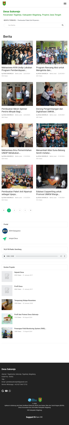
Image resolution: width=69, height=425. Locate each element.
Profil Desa (18, 286)
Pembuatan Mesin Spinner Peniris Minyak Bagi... (14, 110)
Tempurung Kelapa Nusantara (25, 300)
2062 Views (17, 289)
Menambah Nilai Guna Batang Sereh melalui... (50, 151)
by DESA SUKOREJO (8, 73)
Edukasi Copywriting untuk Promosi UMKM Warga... (48, 193)
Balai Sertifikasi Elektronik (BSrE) (29, 405)
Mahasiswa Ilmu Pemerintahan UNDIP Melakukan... (17, 151)
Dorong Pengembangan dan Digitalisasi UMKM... (49, 110)
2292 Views (17, 275)
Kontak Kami (22, 20)
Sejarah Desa (19, 272)
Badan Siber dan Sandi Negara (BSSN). (52, 405)
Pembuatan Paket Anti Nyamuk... (29, 18)
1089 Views (17, 331)
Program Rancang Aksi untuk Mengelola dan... (50, 69)
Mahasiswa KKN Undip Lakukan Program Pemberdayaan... (17, 69)
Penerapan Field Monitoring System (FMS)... (30, 329)
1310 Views (17, 317)
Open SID (38, 417)
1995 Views (17, 303)
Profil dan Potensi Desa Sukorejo (26, 314)
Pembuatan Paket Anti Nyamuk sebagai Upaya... (17, 193)
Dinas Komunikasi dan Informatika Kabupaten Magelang (34, 407)
